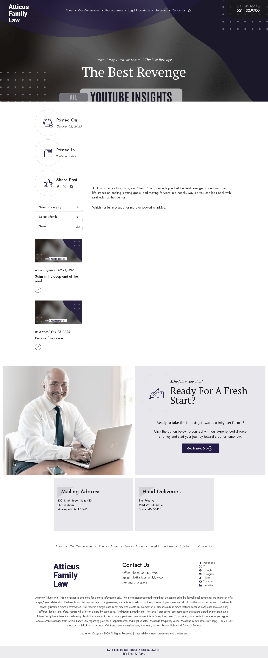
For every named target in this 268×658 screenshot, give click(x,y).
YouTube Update (67, 156)
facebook (57, 186)
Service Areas (134, 547)
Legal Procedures (139, 10)
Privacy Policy (165, 636)
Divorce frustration (51, 338)
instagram (71, 186)
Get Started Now (198, 449)
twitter (64, 186)
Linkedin (208, 587)
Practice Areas (114, 10)
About (68, 10)
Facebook (209, 563)
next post (42, 331)
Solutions (160, 10)
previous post (45, 270)
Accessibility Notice (145, 636)
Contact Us (178, 10)
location (93, 504)
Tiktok (207, 579)
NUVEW (84, 636)
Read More (38, 290)
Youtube (208, 583)
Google (208, 571)
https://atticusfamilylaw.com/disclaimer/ (131, 628)
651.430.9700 (247, 10)
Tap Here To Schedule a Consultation (134, 651)
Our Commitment (88, 10)
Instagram (209, 575)
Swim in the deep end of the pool (56, 278)
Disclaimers (182, 636)
